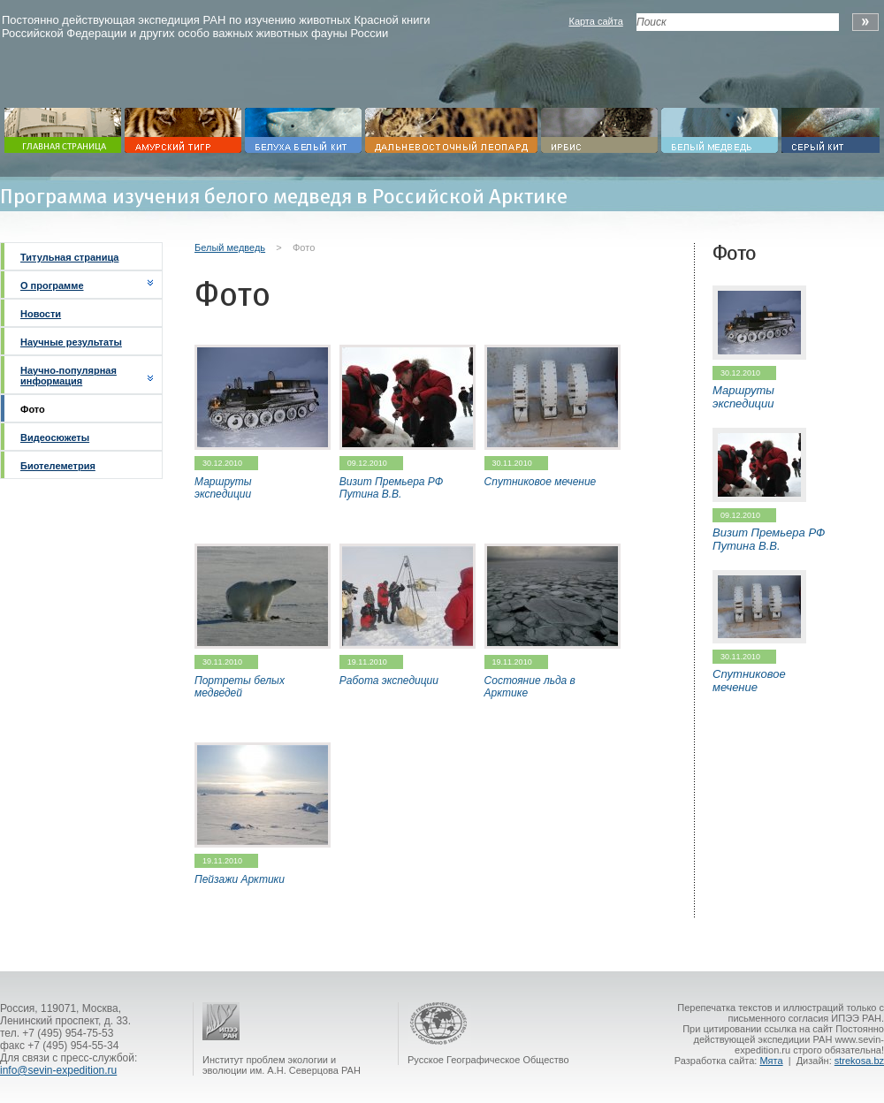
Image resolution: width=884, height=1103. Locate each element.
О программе (52, 285)
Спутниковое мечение (540, 481)
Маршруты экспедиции (223, 487)
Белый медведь (229, 247)
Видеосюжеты (54, 437)
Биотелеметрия (57, 465)
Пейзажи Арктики (239, 879)
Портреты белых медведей (239, 686)
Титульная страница (69, 257)
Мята (770, 1060)
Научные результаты (71, 342)
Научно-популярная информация (68, 375)
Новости (40, 313)
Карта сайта (595, 21)
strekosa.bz (859, 1060)
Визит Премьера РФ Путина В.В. (391, 487)
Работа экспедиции (388, 680)
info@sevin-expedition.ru (58, 1070)
